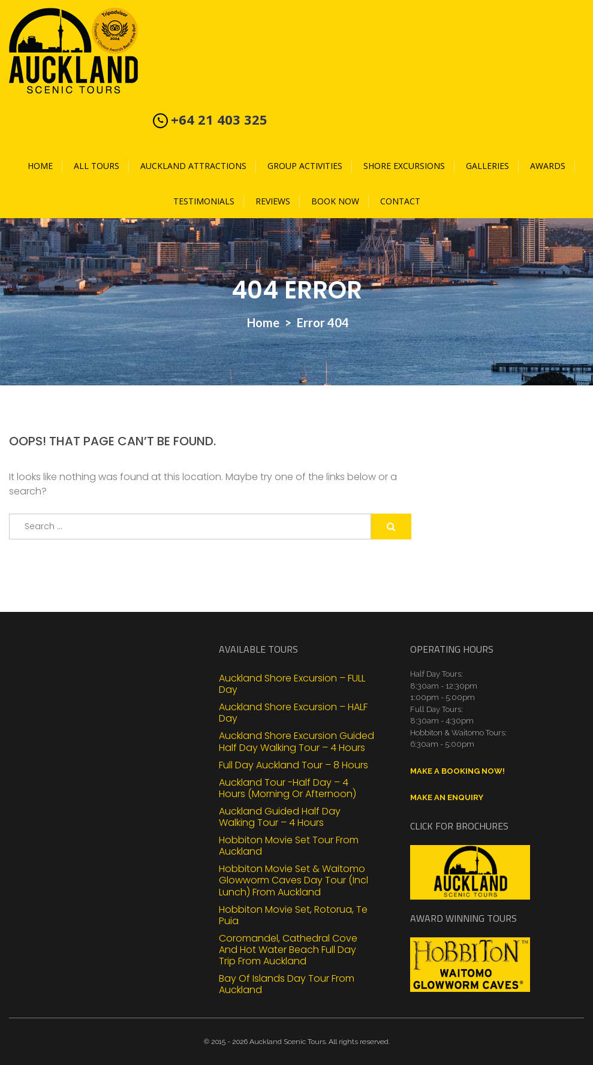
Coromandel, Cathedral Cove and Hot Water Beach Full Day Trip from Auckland (288, 949)
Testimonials (203, 201)
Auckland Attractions (193, 165)
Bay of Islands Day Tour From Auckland (286, 983)
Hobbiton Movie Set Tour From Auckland (289, 845)
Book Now (335, 201)
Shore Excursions (404, 165)
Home (40, 165)
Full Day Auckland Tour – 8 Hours (293, 764)
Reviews (272, 201)
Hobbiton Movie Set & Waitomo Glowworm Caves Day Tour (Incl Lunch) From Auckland (293, 880)
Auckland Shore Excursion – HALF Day (293, 712)
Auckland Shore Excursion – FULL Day (292, 683)
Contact (400, 201)
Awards (547, 165)
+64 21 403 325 (219, 119)
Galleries (487, 165)
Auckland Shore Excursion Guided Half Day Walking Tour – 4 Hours (296, 741)
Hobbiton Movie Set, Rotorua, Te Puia (293, 915)
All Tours (96, 165)
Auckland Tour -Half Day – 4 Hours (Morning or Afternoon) (287, 787)
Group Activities (304, 165)
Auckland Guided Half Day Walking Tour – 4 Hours (280, 816)
